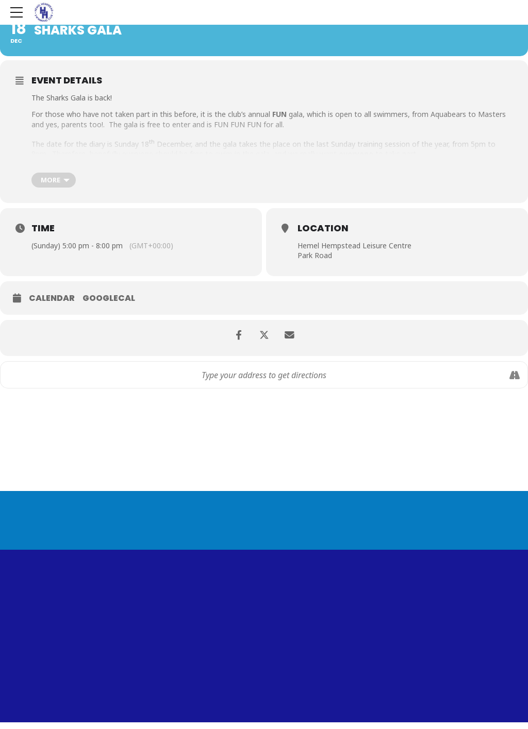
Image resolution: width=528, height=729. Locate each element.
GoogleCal (108, 298)
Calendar (52, 298)
